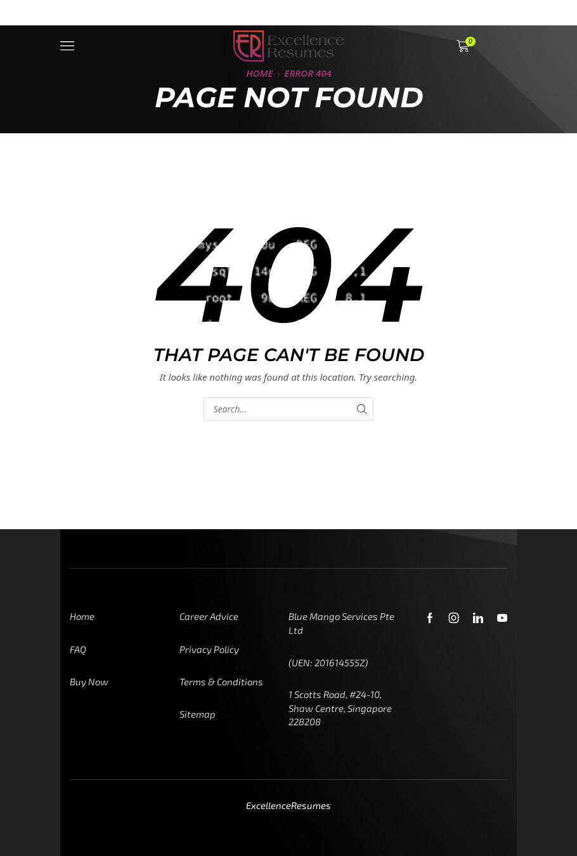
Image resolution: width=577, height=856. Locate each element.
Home (259, 73)
